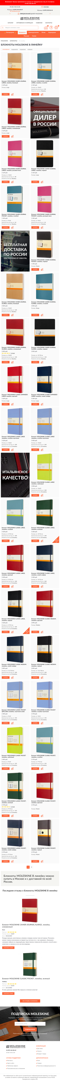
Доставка (40, 1048)
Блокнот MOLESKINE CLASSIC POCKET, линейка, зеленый (26, 979)
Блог (38, 1060)
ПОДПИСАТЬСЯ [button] (30, 1029)
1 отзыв (13, 353)
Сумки (34, 36)
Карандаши (52, 32)
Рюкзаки (26, 36)
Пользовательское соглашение (16, 1068)
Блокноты (22, 32)
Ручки (43, 32)
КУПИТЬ (6, 94)
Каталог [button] (10, 23)
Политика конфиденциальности (46, 1066)
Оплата (39, 1051)
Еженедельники (34, 32)
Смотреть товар (8, 947)
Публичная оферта (12, 1066)
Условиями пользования (27, 1034)
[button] (15, 10)
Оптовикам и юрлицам (24, 23)
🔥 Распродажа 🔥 (10, 32)
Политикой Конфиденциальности (38, 1033)
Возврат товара (41, 1054)
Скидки (39, 1063)
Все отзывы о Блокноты (30, 1000)
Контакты (48, 23)
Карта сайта (10, 1063)
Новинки (39, 23)
